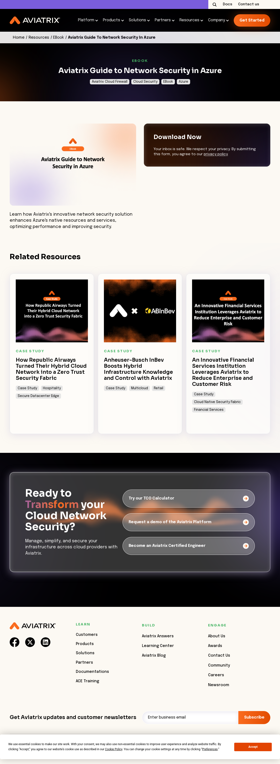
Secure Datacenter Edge (38, 396)
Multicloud (139, 388)
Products (112, 20)
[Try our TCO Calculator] (189, 498)
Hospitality (52, 388)
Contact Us (219, 656)
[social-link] (14, 642)
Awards (215, 646)
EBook (58, 38)
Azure (183, 81)
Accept (253, 747)
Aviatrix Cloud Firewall (109, 81)
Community (219, 665)
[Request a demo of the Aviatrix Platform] (189, 522)
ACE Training (87, 681)
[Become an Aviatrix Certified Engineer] (189, 546)
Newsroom (218, 685)
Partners (163, 20)
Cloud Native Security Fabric (217, 402)
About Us (216, 636)
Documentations (92, 672)
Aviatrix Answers (158, 636)
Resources (190, 20)
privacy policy (216, 154)
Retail (158, 388)
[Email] (190, 717)
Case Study (27, 388)
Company (217, 20)
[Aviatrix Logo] (33, 626)
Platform (86, 20)
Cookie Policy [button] (113, 749)
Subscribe (254, 717)
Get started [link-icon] (252, 20)
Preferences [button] (210, 749)
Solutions (138, 20)
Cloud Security (145, 81)
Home (18, 37)
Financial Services (209, 409)
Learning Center (158, 646)
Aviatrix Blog (154, 656)
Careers (216, 675)
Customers (87, 635)
